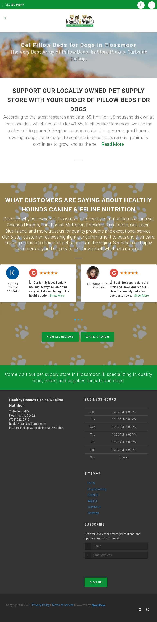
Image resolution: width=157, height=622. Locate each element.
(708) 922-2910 (19, 419)
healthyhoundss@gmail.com (27, 423)
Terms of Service (63, 604)
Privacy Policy (41, 604)
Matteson (74, 224)
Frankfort (95, 224)
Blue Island (16, 230)
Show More (57, 295)
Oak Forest (117, 224)
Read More (113, 144)
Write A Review (97, 336)
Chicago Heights (23, 224)
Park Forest (52, 224)
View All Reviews (60, 336)
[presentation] (106, 566)
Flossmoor (68, 218)
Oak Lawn (139, 224)
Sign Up (96, 581)
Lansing (145, 218)
